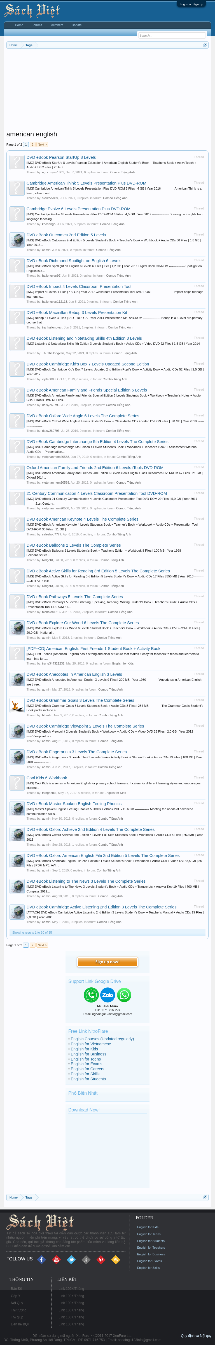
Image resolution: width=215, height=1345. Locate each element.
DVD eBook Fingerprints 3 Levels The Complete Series (77, 752)
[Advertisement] (107, 91)
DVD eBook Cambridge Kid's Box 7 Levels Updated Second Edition (88, 364)
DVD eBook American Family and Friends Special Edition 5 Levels (87, 390)
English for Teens (86, 1059)
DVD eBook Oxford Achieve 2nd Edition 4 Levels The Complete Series (91, 829)
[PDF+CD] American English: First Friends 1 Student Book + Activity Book (93, 648)
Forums (37, 25)
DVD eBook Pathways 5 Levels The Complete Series (75, 597)
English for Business (88, 1054)
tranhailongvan (52, 327)
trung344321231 (53, 663)
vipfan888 (48, 379)
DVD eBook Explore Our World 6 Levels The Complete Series (83, 623)
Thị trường (19, 1310)
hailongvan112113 (54, 301)
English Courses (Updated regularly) (102, 1039)
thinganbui (49, 792)
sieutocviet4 (50, 198)
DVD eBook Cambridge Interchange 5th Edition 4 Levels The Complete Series (98, 441)
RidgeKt (47, 560)
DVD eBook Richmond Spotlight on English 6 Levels (74, 260)
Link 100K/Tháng (71, 1289)
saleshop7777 (51, 534)
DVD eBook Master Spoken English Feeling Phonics (74, 803)
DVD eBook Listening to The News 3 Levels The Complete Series (86, 881)
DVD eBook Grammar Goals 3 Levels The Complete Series (80, 700)
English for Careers (87, 1069)
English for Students (88, 1079)
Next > (42, 144)
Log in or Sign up (191, 4)
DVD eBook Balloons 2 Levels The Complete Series (74, 545)
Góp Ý (15, 1296)
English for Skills (85, 1074)
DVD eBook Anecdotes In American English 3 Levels (74, 674)
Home (19, 25)
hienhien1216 (51, 612)
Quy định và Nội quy (196, 1336)
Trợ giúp (17, 1317)
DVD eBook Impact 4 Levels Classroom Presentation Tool (79, 286)
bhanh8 (47, 715)
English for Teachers (151, 1247)
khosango (48, 224)
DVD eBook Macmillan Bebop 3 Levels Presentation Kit (77, 312)
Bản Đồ (16, 1289)
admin (46, 249)
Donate (76, 25)
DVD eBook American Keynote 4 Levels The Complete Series (83, 519)
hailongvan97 (51, 275)
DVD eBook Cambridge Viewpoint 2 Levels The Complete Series (85, 726)
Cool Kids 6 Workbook (47, 778)
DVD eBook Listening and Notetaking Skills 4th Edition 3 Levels (84, 338)
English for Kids (123, 663)
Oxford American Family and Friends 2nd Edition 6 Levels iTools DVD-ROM (95, 467)
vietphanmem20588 (55, 456)
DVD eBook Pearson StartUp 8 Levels (61, 157)
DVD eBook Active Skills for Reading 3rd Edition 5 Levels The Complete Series (98, 571)
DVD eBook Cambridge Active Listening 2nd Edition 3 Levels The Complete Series (102, 907)
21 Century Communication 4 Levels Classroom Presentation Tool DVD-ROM (97, 493)
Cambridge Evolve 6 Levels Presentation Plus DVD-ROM (78, 209)
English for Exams (86, 1064)
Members (56, 25)
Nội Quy (17, 1303)
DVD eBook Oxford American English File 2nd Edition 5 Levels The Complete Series (103, 855)
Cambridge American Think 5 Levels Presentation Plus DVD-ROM (86, 183)
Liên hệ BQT (20, 1324)
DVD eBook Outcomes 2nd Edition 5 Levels (66, 235)
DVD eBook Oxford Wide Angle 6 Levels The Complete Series (83, 416)
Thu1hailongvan (53, 353)
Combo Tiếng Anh (122, 172)
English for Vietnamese (91, 1044)
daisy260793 (50, 405)
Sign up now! (107, 961)
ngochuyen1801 (53, 172)
